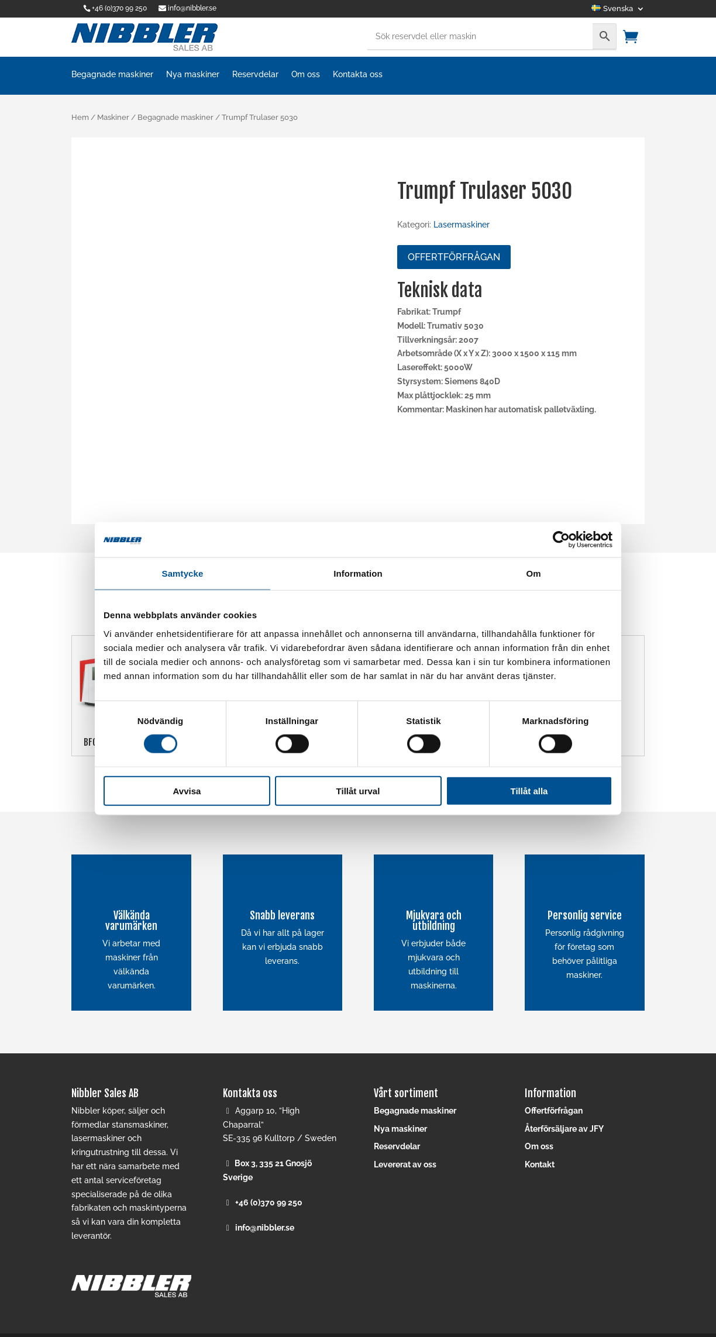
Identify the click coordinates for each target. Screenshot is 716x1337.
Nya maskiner (192, 74)
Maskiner (113, 117)
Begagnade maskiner (112, 74)
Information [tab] (358, 573)
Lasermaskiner (461, 224)
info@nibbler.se (264, 1227)
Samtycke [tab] (183, 573)
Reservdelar (255, 74)
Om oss (305, 74)
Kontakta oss (358, 74)
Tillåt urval (358, 790)
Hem (80, 117)
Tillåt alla (529, 790)
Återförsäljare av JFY (564, 1128)
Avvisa (187, 790)
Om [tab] (533, 573)
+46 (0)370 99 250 (119, 8)
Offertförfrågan (454, 257)
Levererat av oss (405, 1164)
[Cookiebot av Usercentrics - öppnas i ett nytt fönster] (561, 540)
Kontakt (540, 1164)
